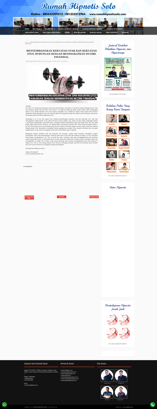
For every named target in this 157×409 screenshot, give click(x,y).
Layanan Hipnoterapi (114, 29)
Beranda (61, 197)
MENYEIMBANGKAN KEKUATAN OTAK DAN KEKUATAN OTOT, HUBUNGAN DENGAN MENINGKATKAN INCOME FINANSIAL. (61, 53)
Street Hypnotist (112, 33)
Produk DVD (49, 29)
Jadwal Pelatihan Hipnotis (68, 29)
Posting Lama (94, 197)
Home (27, 29)
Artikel (67, 33)
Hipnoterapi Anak (32, 33)
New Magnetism (80, 33)
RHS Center (36, 29)
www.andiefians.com (128, 407)
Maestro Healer (96, 33)
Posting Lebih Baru (29, 197)
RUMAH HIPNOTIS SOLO (40, 407)
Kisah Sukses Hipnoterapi (52, 33)
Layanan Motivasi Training (92, 29)
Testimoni (125, 33)
